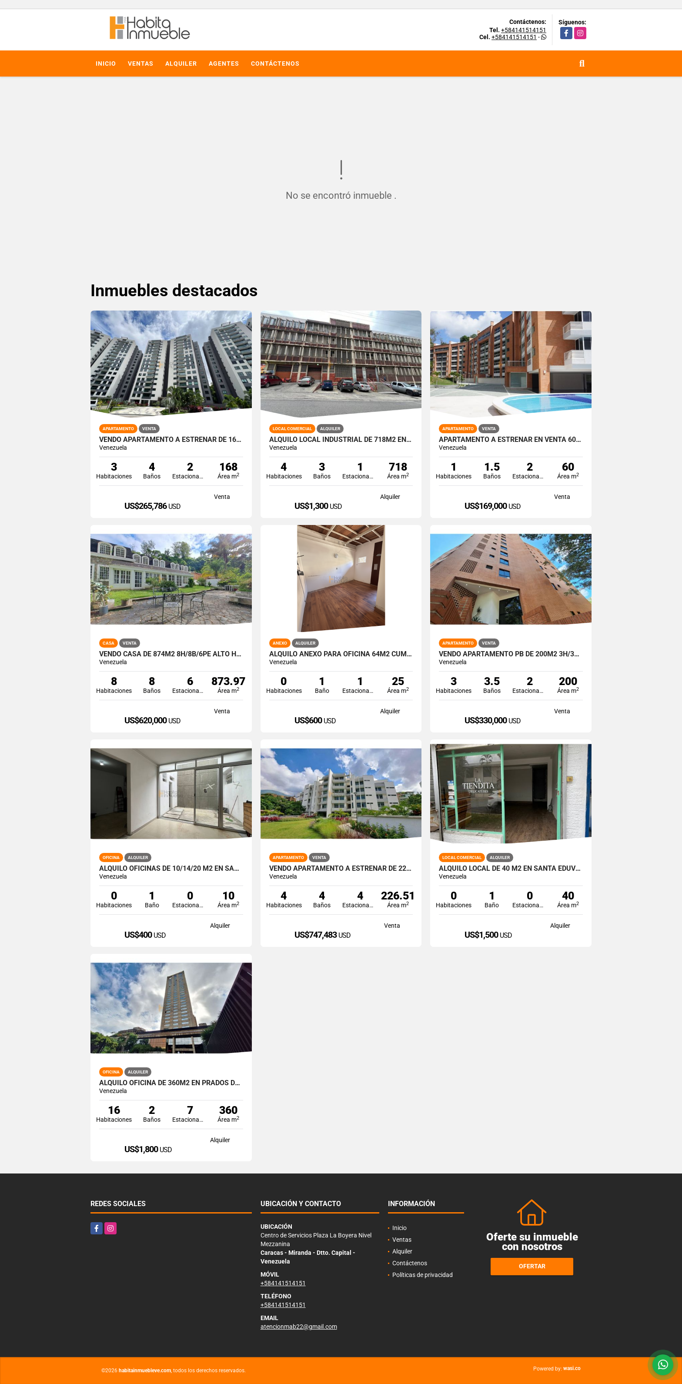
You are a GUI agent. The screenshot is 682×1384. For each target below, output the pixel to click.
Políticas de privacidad (422, 1274)
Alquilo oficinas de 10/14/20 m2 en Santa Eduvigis (171, 868)
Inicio (106, 63)
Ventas (141, 63)
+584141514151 (523, 30)
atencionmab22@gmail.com (299, 1326)
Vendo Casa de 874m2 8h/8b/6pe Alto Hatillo (171, 654)
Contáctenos (275, 63)
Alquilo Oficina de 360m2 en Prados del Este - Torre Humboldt (171, 1083)
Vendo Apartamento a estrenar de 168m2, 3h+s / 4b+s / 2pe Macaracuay (171, 439)
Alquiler (181, 63)
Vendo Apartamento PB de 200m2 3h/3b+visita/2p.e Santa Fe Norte (511, 654)
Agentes (224, 63)
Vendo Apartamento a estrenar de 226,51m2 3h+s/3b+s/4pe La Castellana (341, 868)
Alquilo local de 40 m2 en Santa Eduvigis (511, 868)
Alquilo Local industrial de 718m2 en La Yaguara (341, 439)
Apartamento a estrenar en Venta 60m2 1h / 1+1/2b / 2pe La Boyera (511, 439)
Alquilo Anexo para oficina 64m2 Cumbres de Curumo (341, 654)
